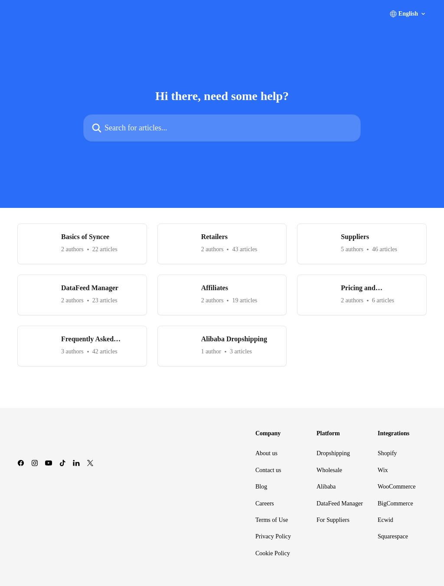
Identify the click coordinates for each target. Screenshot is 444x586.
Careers (264, 503)
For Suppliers (333, 520)
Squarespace (393, 536)
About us (266, 453)
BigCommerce (395, 503)
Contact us (268, 470)
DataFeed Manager (340, 503)
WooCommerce (397, 486)
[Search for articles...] (222, 128)
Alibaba (326, 486)
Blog (261, 486)
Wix (383, 470)
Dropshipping (333, 453)
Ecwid (385, 520)
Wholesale (329, 470)
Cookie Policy (272, 553)
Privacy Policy (273, 536)
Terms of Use (271, 520)
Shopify (387, 453)
